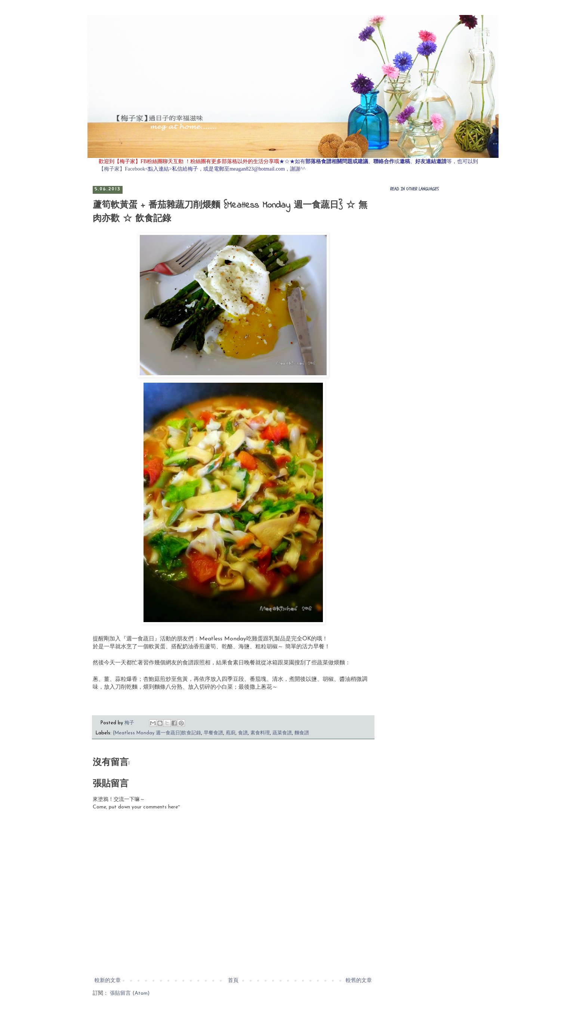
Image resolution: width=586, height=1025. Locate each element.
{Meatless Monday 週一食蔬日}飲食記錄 (157, 733)
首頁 (233, 980)
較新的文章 (108, 980)
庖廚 (230, 733)
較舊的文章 (359, 980)
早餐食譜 (213, 733)
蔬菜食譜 (282, 733)
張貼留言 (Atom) (129, 993)
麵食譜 (301, 733)
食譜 (243, 733)
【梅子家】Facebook (122, 169)
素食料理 (260, 733)
